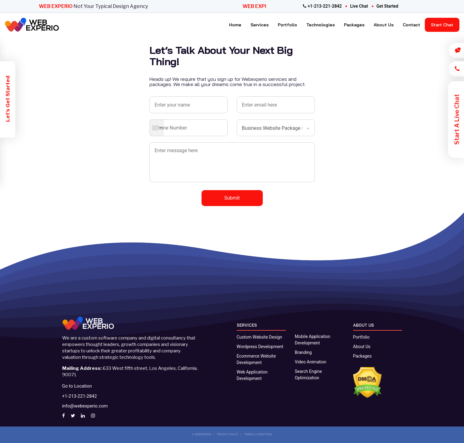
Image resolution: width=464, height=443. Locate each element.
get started (387, 6)
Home (235, 25)
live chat (359, 6)
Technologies (320, 25)
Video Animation (310, 361)
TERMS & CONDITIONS (258, 434)
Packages (354, 25)
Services (260, 25)
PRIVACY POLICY (227, 434)
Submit (232, 198)
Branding (303, 352)
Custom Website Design (259, 337)
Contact (411, 25)
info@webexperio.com (85, 406)
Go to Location (77, 386)
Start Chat (442, 25)
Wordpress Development (260, 346)
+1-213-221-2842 (322, 6)
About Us (384, 25)
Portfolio (287, 25)
